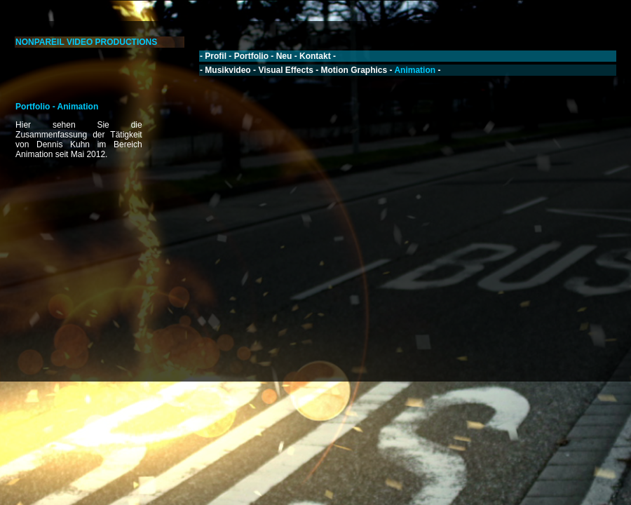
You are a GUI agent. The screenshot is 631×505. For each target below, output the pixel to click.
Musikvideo (227, 70)
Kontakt (315, 56)
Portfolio (251, 56)
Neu (284, 56)
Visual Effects (285, 70)
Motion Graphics (354, 70)
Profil (215, 56)
